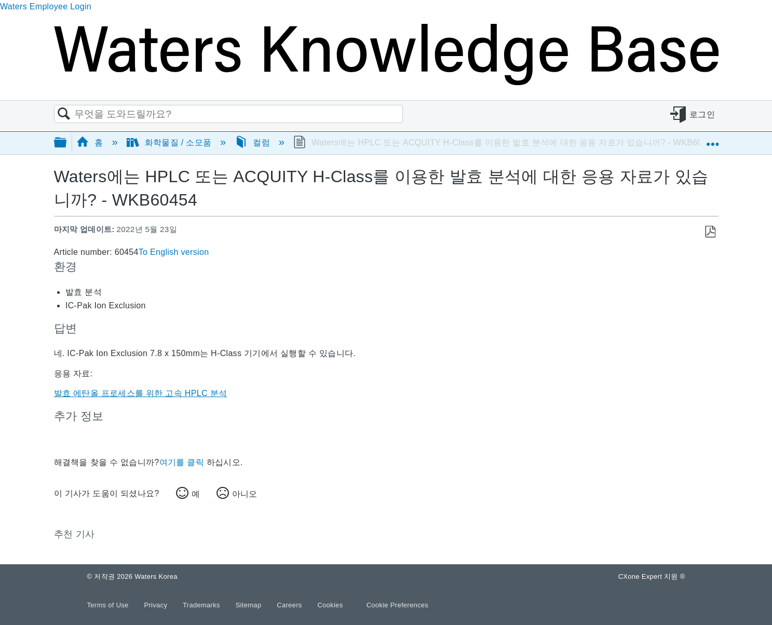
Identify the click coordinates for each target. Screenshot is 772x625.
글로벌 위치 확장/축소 (712, 139)
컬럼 (254, 142)
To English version (174, 252)
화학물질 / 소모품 (170, 142)
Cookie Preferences (398, 605)
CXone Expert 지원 (651, 576)
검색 (64, 114)
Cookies (330, 605)
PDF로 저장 (710, 232)
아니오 (244, 494)
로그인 (702, 114)
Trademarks (202, 605)
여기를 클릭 (181, 462)
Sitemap (250, 605)
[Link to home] (386, 82)
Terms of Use (109, 605)
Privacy (156, 605)
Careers (290, 605)
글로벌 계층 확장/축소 (66, 143)
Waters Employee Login (45, 6)
